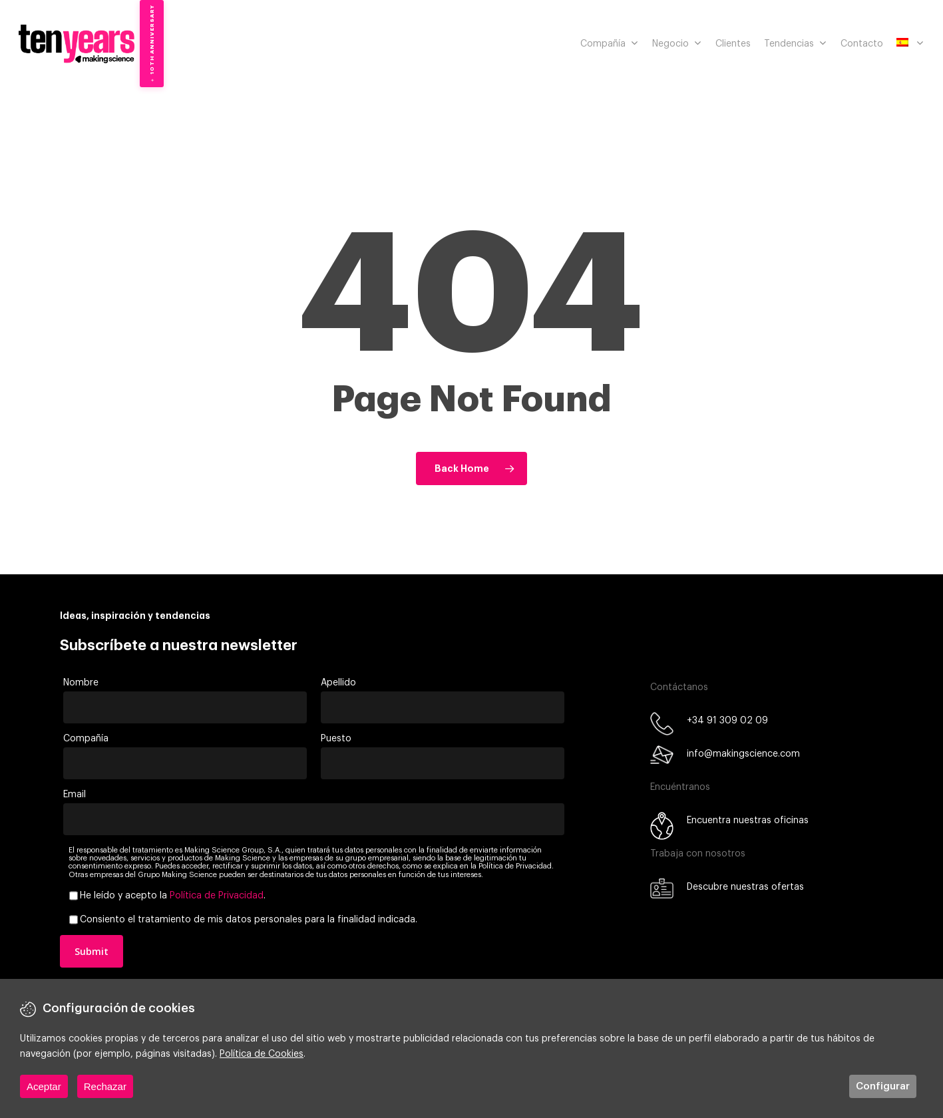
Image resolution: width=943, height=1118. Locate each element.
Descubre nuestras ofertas (745, 887)
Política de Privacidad (217, 895)
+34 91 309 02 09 (727, 720)
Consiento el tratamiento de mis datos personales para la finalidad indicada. (248, 919)
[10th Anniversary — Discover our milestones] (152, 43)
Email (74, 794)
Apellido (338, 682)
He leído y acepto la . (173, 895)
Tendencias (795, 44)
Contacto (862, 44)
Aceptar (44, 1086)
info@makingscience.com (743, 754)
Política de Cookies (261, 1054)
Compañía (609, 44)
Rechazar (105, 1086)
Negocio (676, 44)
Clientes (733, 44)
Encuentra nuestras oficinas (748, 820)
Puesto (336, 738)
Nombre (80, 682)
